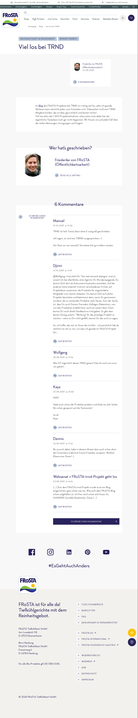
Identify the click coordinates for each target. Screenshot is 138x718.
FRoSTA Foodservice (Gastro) (97, 645)
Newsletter (85, 610)
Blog (41, 26)
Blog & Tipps (62, 7)
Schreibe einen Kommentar (32, 217)
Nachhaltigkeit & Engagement (37, 38)
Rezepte (49, 7)
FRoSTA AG (86, 633)
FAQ (81, 616)
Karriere (115, 7)
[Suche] (71, 13)
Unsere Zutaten (5, 7)
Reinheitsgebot (21, 7)
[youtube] (106, 552)
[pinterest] (87, 552)
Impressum (85, 679)
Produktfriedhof (95, 7)
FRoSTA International (93, 639)
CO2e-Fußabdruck (89, 604)
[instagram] (50, 552)
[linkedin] (69, 552)
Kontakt (125, 7)
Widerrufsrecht (88, 655)
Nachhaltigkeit (36, 7)
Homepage (32, 26)
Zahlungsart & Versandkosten (96, 622)
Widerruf (86, 661)
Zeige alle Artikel (68, 175)
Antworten (62, 254)
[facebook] (32, 552)
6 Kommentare (84, 82)
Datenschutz (86, 673)
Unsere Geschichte (78, 7)
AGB (81, 667)
